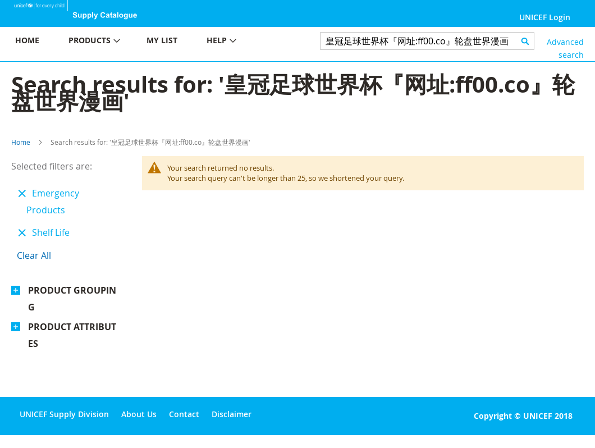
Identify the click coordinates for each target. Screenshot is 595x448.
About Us (139, 414)
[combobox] (427, 41)
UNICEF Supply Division (64, 414)
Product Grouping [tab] (72, 298)
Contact (184, 414)
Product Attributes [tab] (72, 335)
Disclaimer (231, 414)
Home (20, 142)
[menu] (149, 42)
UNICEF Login (544, 17)
